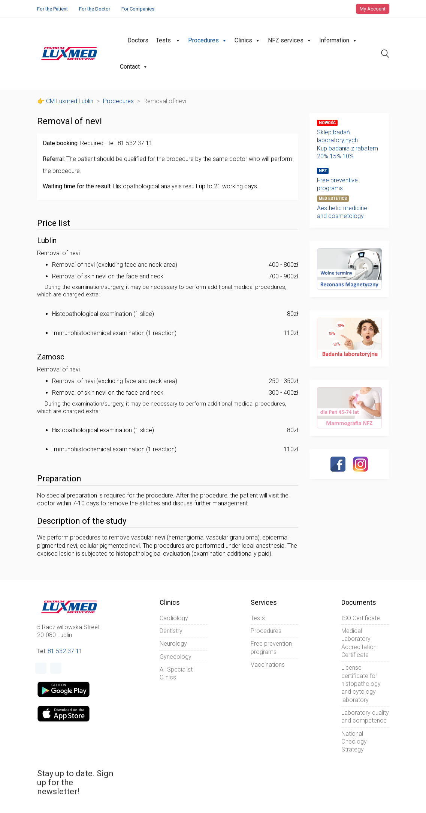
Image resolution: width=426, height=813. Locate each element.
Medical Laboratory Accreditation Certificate (359, 642)
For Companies (137, 9)
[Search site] (385, 55)
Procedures (207, 40)
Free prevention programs (271, 647)
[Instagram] (360, 464)
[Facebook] (337, 464)
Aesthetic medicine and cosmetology (342, 211)
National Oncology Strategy (354, 741)
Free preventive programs (337, 184)
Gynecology (175, 656)
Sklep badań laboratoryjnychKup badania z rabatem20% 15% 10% (347, 144)
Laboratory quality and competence (365, 716)
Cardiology (174, 618)
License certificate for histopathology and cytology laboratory (361, 683)
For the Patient (52, 9)
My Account (373, 9)
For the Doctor (94, 9)
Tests (168, 40)
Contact (134, 67)
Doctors (137, 40)
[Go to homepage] (69, 53)
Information (338, 40)
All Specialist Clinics (176, 673)
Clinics (247, 40)
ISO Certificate (360, 618)
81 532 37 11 (65, 651)
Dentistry (171, 630)
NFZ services (290, 40)
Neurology (173, 643)
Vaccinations (268, 664)
